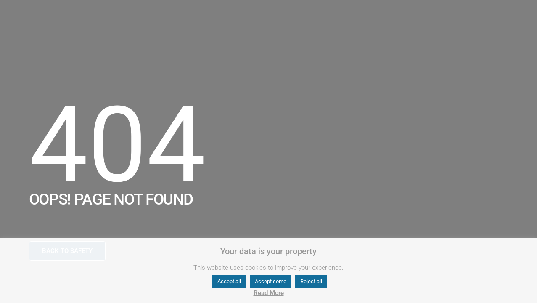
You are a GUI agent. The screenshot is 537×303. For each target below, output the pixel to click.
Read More (269, 293)
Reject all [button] (311, 281)
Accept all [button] (229, 281)
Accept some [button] (270, 281)
